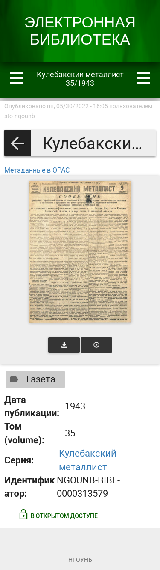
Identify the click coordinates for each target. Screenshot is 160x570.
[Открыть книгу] (80, 252)
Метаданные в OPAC (37, 170)
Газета (30, 379)
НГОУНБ (80, 559)
